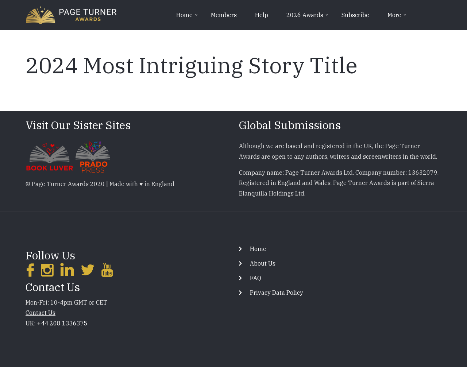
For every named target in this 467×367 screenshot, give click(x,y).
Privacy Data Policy (276, 292)
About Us (262, 263)
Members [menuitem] (224, 15)
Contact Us (40, 312)
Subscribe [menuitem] (355, 15)
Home (258, 248)
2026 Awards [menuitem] (307, 17)
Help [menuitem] (261, 15)
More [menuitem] (397, 17)
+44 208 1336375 (62, 323)
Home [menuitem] (187, 17)
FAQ (255, 278)
